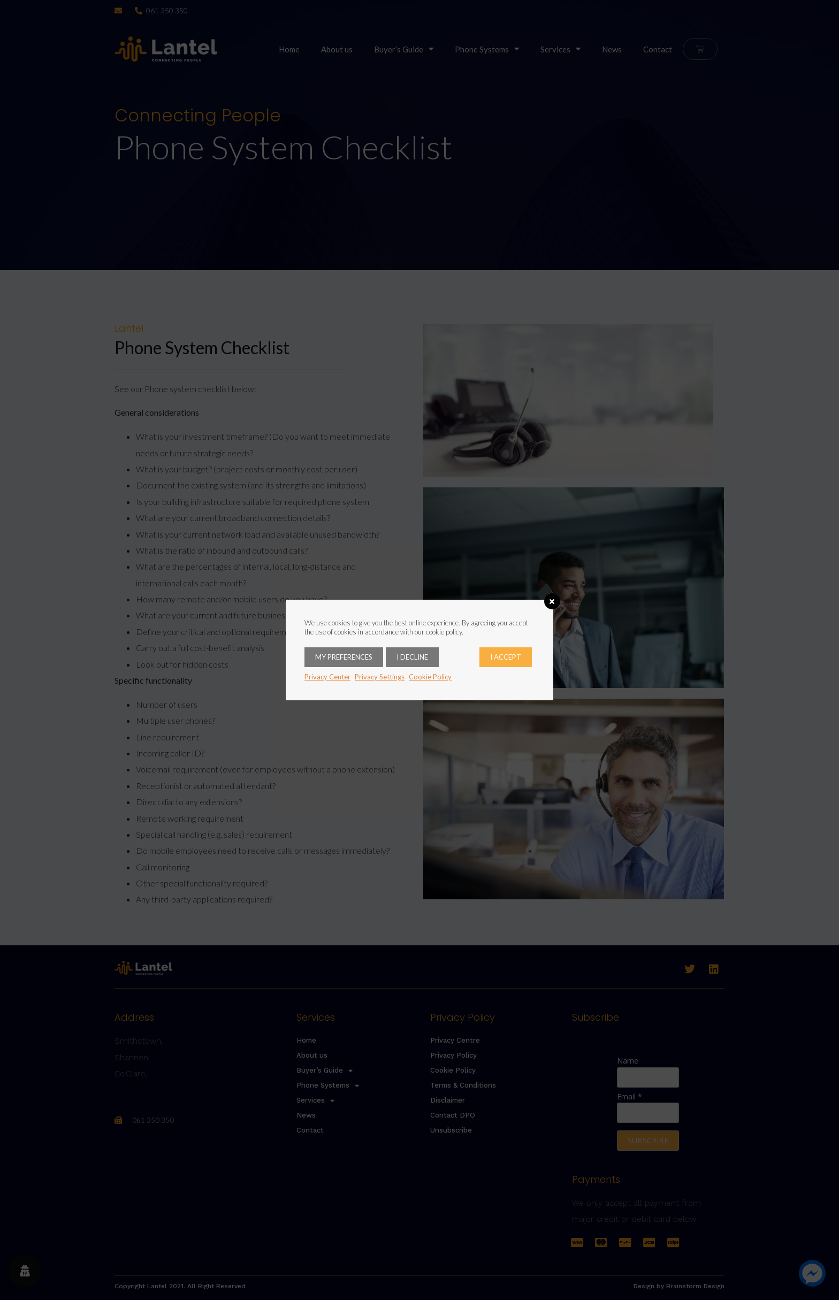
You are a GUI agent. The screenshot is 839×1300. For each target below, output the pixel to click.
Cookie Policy (430, 676)
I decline (412, 657)
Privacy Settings (380, 676)
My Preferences (343, 657)
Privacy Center (327, 676)
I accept (505, 657)
